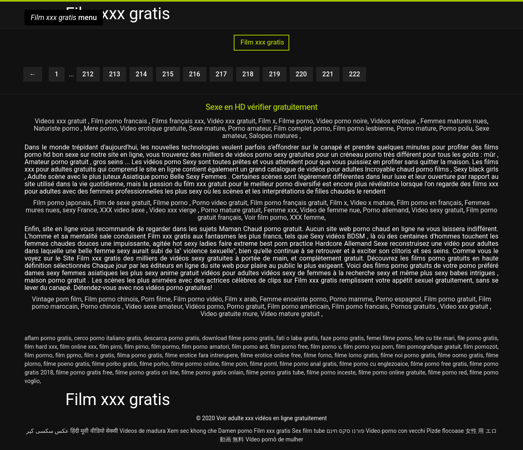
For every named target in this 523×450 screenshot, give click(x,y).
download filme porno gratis (237, 338)
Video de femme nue (330, 210)
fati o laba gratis (297, 338)
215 (167, 74)
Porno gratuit (245, 306)
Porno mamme (351, 299)
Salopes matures (274, 136)
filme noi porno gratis (407, 355)
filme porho (153, 364)
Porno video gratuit (220, 203)
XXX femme (307, 217)
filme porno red (447, 372)
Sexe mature (207, 128)
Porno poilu (455, 128)
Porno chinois (101, 306)
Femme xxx (280, 210)
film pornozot (480, 346)
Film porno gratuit (450, 299)
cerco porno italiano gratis (107, 338)
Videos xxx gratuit (61, 121)
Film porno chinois (111, 299)
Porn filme (156, 299)
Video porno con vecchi (395, 431)
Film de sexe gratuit (122, 203)
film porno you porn (368, 346)
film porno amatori (205, 346)
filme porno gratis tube (275, 372)
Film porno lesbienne (363, 128)
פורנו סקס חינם (345, 431)
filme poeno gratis (66, 364)
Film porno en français (429, 203)
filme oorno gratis (460, 355)
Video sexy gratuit (437, 210)
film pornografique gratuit (428, 346)
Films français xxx (178, 121)
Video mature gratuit (290, 314)
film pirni (110, 346)
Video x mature (372, 203)
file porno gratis (477, 338)
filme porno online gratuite (391, 372)
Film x (267, 121)
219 (274, 74)
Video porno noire (342, 121)
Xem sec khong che (192, 431)
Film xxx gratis (261, 42)
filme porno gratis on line (147, 372)
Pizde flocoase (445, 431)
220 (301, 74)
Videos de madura (143, 431)
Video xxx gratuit (465, 306)
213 (114, 74)
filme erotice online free (271, 355)
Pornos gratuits (414, 306)
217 (221, 74)
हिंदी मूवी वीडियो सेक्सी (94, 431)
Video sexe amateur (153, 306)
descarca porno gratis (171, 338)
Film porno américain (298, 306)
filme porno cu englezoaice (374, 364)
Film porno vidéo (198, 299)
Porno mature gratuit (231, 210)
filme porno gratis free (84, 372)
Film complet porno (302, 128)
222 (354, 74)
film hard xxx (41, 346)
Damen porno (235, 431)
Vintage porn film (56, 299)
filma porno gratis (139, 355)
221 (327, 74)
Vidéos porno (204, 306)
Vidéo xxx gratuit (231, 121)
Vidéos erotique (393, 121)
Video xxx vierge (173, 210)
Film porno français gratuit (288, 203)
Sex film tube (308, 431)
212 (88, 74)
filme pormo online (195, 364)
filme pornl (263, 364)
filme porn (234, 364)
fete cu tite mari (434, 338)
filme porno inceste (330, 372)
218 (247, 74)
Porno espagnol (398, 299)
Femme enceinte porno (292, 299)
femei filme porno (389, 338)
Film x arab (241, 299)
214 (141, 74)
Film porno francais (120, 121)
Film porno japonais (61, 203)
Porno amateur (249, 128)
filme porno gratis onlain (212, 372)
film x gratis (99, 355)
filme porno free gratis (439, 364)
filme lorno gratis (356, 355)
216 (194, 74)
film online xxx (78, 346)
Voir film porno (265, 217)
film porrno (39, 355)
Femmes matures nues (453, 121)
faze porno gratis (342, 338)
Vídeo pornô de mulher (274, 439)
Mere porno (100, 128)
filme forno (317, 355)
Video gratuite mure (228, 314)
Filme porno (296, 121)
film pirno (136, 346)
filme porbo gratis (114, 364)
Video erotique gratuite (153, 128)
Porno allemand (386, 210)
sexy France (80, 210)
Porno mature (416, 128)
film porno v (326, 346)
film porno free (289, 346)
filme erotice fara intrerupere (201, 355)
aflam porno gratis (48, 338)
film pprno (68, 355)
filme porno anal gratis (308, 364)
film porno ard (250, 346)
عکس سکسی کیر (47, 431)
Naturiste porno (57, 128)
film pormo (165, 346)
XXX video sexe (123, 210)
